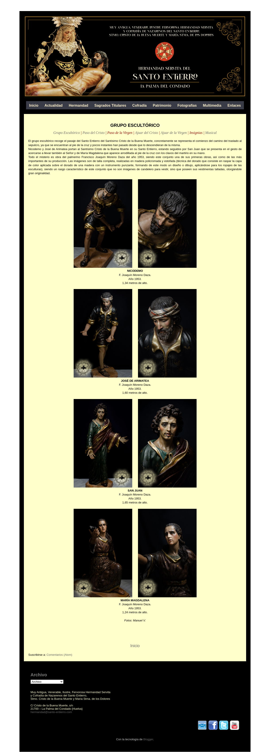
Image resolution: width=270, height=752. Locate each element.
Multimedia (212, 105)
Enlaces (234, 105)
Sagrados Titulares (110, 105)
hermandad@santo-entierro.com (51, 712)
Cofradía (139, 105)
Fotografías (187, 105)
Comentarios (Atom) (59, 654)
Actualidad (53, 105)
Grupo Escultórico (66, 133)
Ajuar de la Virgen (174, 133)
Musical (211, 133)
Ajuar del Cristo (146, 133)
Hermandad (78, 105)
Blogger (148, 739)
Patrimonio (162, 105)
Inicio (33, 105)
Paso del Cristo (93, 133)
